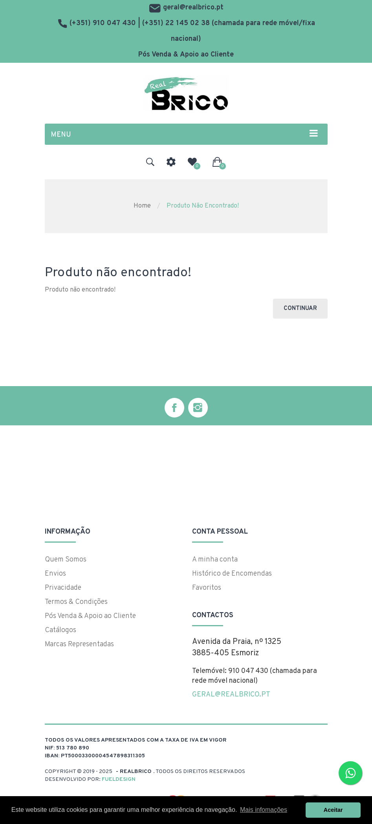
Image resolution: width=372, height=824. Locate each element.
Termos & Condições (76, 602)
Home (142, 206)
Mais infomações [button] (263, 809)
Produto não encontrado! (203, 206)
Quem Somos (65, 559)
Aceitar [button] (333, 810)
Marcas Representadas (79, 644)
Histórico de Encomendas (232, 573)
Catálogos (60, 630)
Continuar (300, 308)
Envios (55, 573)
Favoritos (206, 587)
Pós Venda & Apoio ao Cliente (186, 54)
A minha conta (215, 559)
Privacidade (63, 587)
